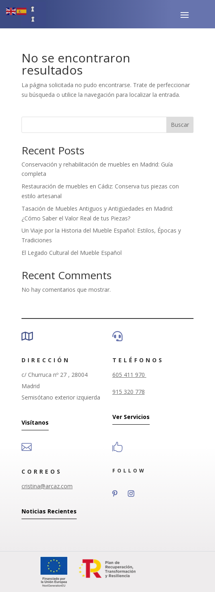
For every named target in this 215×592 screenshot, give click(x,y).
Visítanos (35, 422)
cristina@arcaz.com (47, 486)
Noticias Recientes (49, 511)
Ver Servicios (131, 417)
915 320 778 (128, 391)
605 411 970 (129, 374)
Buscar (180, 124)
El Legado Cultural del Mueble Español (72, 252)
